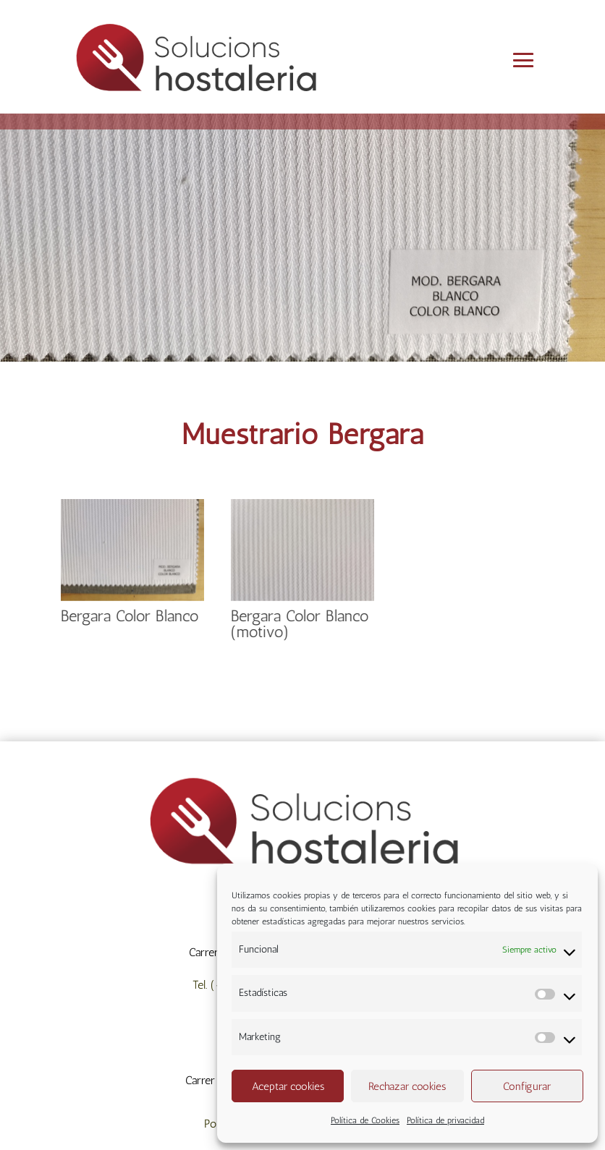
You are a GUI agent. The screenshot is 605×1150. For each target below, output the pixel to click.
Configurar (527, 1086)
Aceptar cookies (288, 1086)
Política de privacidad (445, 1120)
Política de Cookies (365, 1120)
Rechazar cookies (407, 1086)
